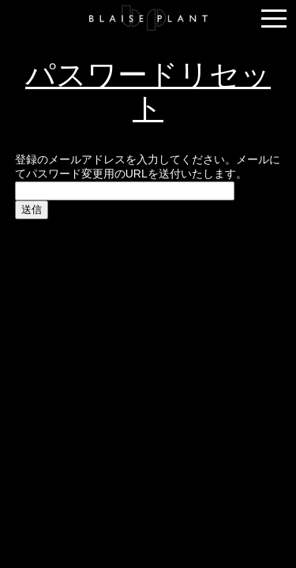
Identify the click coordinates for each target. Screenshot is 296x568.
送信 (31, 209)
